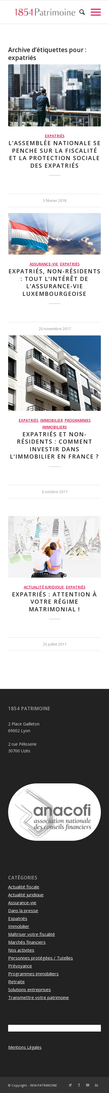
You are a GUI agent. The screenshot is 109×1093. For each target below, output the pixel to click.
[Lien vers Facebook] (79, 1084)
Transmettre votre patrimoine (38, 997)
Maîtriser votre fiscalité (31, 934)
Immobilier (51, 420)
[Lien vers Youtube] (87, 1084)
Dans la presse (23, 910)
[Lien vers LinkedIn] (96, 1084)
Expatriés (55, 135)
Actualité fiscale (23, 887)
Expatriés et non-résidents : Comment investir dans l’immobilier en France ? (54, 445)
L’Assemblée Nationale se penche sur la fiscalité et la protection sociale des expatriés (54, 154)
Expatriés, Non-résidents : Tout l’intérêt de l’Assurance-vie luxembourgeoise (54, 282)
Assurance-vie (44, 264)
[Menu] (93, 12)
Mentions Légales (25, 1047)
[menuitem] (79, 12)
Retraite (16, 981)
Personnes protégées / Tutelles (40, 958)
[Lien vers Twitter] (70, 1084)
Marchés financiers (27, 942)
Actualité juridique (44, 587)
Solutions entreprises (29, 989)
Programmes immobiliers (33, 974)
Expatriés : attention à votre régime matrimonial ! (54, 601)
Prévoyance (20, 966)
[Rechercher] (79, 12)
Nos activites (21, 950)
